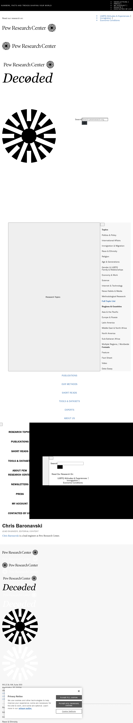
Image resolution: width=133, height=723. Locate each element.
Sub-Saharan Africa (111, 338)
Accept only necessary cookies (69, 704)
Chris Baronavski (10, 535)
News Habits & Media (112, 291)
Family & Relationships (112, 269)
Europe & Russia (109, 317)
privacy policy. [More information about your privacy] (25, 708)
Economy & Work (110, 275)
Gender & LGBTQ (110, 267)
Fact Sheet (107, 357)
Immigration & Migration (113, 245)
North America (108, 333)
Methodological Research (114, 296)
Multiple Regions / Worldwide (115, 344)
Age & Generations (110, 261)
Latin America (108, 322)
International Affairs (111, 240)
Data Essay (107, 368)
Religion (105, 256)
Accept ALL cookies (69, 697)
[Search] (84, 123)
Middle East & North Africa (114, 327)
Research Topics (54, 297)
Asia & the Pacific (110, 311)
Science (105, 280)
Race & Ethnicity (109, 251)
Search (78, 119)
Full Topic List (108, 301)
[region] (43, 703)
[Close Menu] (102, 224)
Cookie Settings (69, 711)
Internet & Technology (112, 285)
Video (104, 363)
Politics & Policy (109, 235)
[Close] (79, 691)
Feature (105, 352)
